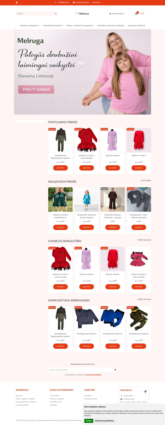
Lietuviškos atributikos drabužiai (110, 25)
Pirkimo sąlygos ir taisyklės (25, 399)
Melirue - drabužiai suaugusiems (80, 25)
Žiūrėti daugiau (144, 240)
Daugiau (60, 168)
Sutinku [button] (89, 421)
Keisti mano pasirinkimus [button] (104, 421)
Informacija (22, 390)
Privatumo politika (22, 405)
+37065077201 (62, 2)
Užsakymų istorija (90, 399)
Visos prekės (146, 180)
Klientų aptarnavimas (61, 390)
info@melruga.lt (81, 2)
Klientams (89, 390)
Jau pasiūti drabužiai (136, 25)
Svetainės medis (56, 402)
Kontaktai (96, 2)
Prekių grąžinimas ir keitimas (26, 402)
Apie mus (19, 396)
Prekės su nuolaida (57, 399)
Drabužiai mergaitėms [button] (29, 25)
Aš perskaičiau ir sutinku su (83, 375)
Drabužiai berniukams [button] (52, 25)
